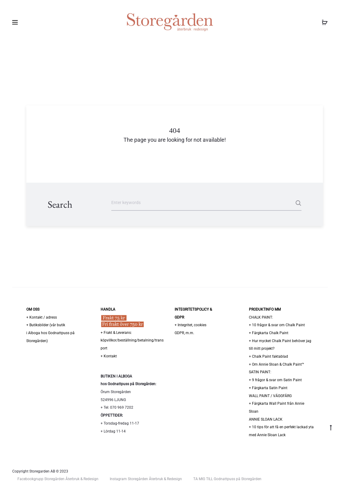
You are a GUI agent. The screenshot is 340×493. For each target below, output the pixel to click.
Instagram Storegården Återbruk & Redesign (146, 479)
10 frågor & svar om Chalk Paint (278, 325)
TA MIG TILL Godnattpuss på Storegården (227, 479)
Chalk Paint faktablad (270, 356)
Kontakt (110, 356)
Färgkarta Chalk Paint (270, 333)
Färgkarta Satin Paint (269, 388)
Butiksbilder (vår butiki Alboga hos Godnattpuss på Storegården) (50, 333)
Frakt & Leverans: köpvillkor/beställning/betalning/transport (132, 340)
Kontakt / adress (43, 317)
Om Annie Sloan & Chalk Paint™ (278, 364)
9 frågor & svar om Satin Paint (277, 380)
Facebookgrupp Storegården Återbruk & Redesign (57, 479)
